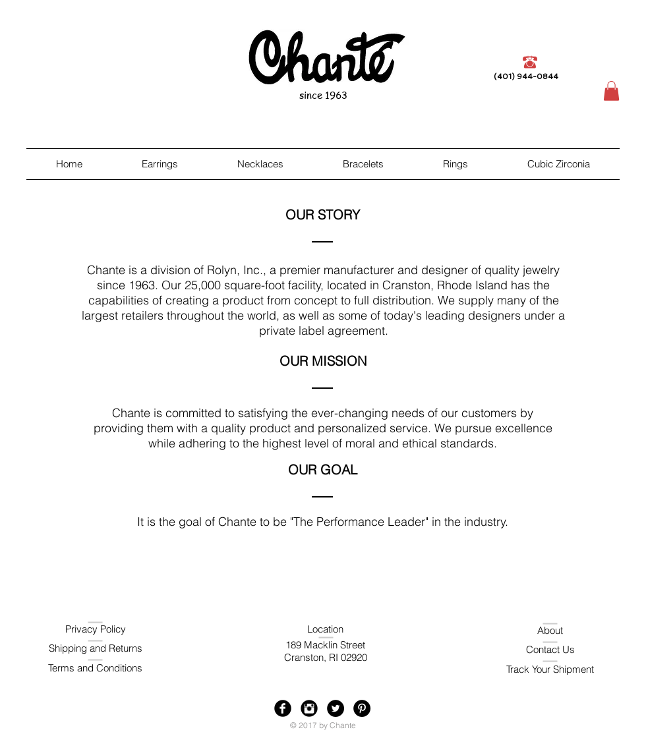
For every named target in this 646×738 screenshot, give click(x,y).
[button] (611, 91)
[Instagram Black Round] (309, 708)
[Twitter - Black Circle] (335, 708)
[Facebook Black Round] (282, 708)
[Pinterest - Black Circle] (361, 708)
